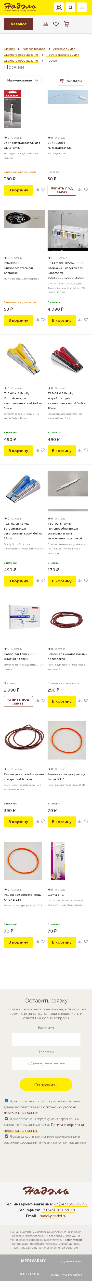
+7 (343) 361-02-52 (71, 1204)
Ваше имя (46, 1028)
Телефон (46, 1052)
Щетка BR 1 (56, 894)
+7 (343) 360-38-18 (58, 1210)
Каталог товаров (34, 49)
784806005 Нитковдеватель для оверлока (18, 268)
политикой (74, 1239)
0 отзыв (16, 137)
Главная (9, 49)
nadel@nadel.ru (53, 1216)
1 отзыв (62, 258)
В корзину (18, 190)
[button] (59, 7)
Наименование (22, 80)
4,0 (52, 258)
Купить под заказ (62, 190)
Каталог (18, 24)
